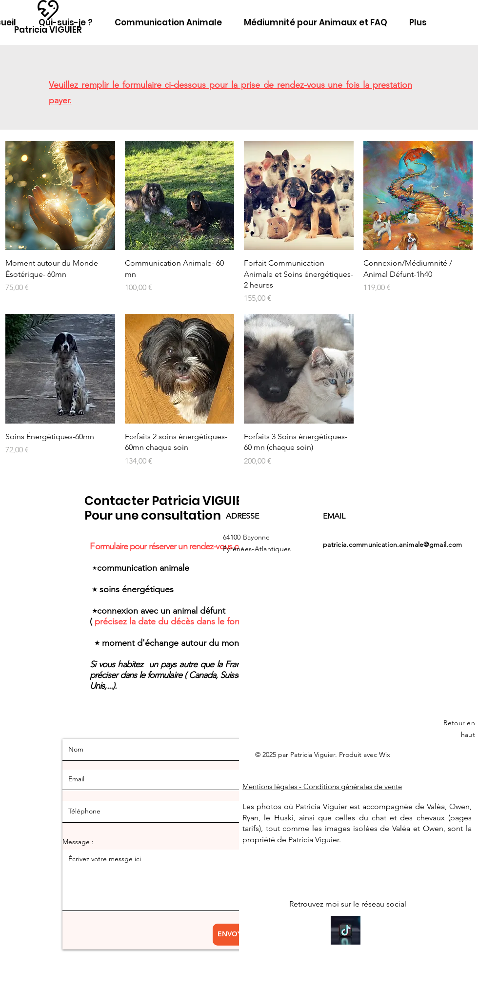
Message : (78, 841)
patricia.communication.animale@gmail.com (392, 544)
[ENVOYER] (234, 935)
